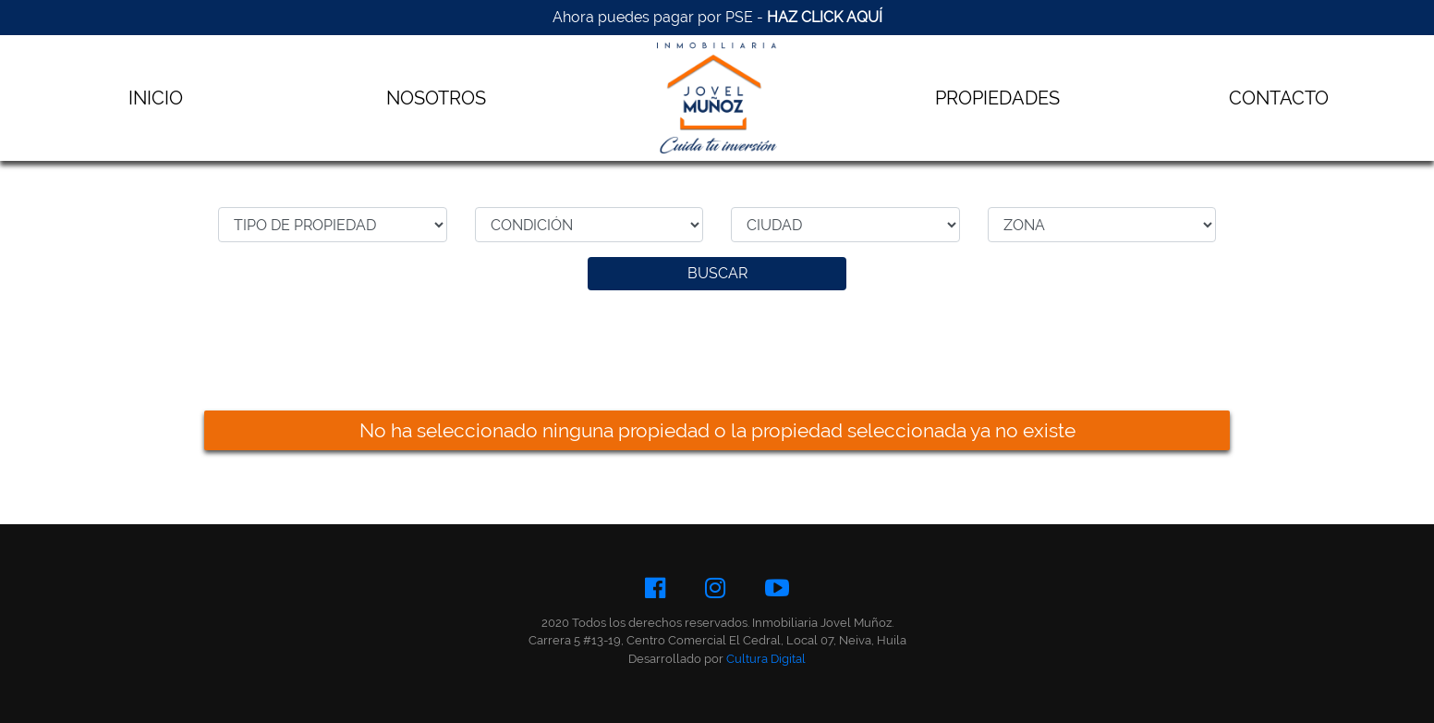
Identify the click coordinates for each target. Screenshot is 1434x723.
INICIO (155, 98)
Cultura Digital (766, 659)
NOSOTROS (436, 98)
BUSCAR (717, 273)
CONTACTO (1279, 98)
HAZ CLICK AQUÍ (824, 17)
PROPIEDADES (997, 98)
